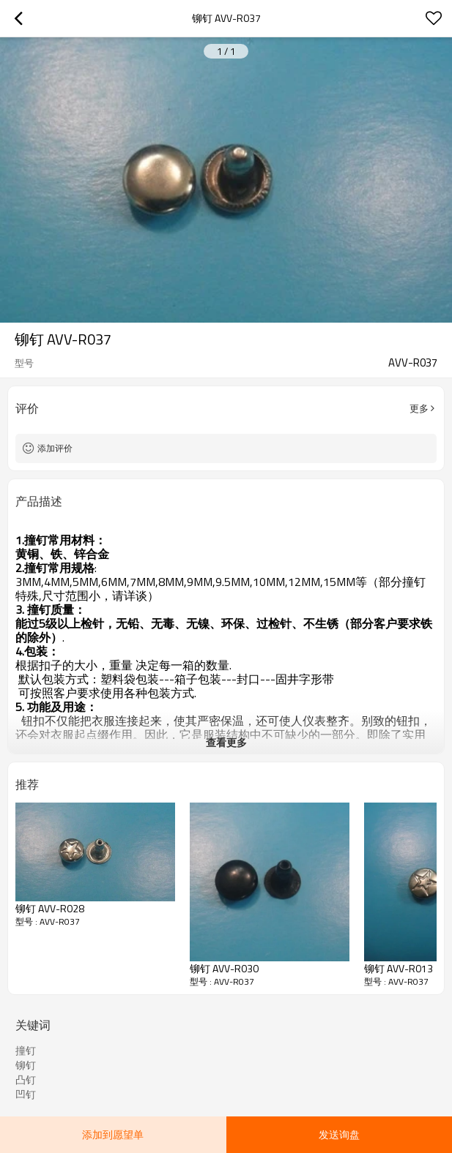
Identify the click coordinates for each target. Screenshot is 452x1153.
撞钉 (25, 1050)
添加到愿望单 (113, 1134)
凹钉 (25, 1094)
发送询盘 (339, 1134)
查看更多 (226, 742)
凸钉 (25, 1080)
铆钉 (25, 1065)
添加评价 (55, 448)
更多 (419, 408)
